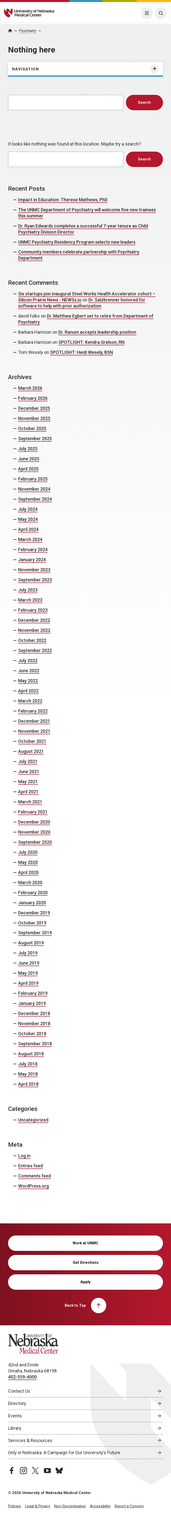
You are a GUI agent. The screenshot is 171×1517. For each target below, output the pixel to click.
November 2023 (34, 569)
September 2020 (35, 842)
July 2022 (28, 660)
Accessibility (100, 1506)
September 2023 (35, 579)
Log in (24, 1155)
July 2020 (28, 852)
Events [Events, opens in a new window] (15, 1415)
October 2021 (32, 741)
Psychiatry (27, 31)
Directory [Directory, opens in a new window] (17, 1403)
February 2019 (33, 993)
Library (14, 1428)
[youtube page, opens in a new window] (47, 1470)
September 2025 (35, 438)
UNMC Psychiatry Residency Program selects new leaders (76, 242)
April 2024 (28, 529)
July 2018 (28, 1063)
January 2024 (32, 559)
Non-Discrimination (70, 1506)
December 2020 (34, 822)
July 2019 (28, 953)
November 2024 (34, 489)
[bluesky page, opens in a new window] (59, 1470)
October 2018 (32, 1033)
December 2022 (34, 620)
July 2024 (28, 509)
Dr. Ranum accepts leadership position (97, 332)
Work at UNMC (85, 1243)
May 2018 (28, 1074)
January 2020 (32, 902)
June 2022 (28, 670)
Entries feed (30, 1165)
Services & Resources (30, 1440)
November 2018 (34, 1023)
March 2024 (30, 539)
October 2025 (32, 428)
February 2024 (33, 549)
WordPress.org (33, 1186)
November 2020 (34, 832)
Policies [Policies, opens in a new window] (14, 1506)
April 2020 (28, 872)
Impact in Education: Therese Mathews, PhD (63, 199)
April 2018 (28, 1084)
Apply (85, 1282)
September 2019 (35, 932)
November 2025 (34, 418)
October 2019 (32, 922)
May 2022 (28, 680)
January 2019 (32, 1003)
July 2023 (28, 590)
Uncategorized (33, 1119)
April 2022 (28, 690)
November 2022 (34, 630)
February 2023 (33, 610)
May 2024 (28, 519)
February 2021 (33, 811)
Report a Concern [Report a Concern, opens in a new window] (129, 1506)
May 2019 (28, 973)
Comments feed (34, 1175)
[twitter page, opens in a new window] (35, 1470)
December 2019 (34, 912)
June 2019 (28, 963)
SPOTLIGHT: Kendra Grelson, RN (91, 342)
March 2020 (30, 882)
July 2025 (28, 448)
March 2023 (30, 600)
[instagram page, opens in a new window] (23, 1470)
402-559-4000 (22, 1377)
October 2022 (32, 640)
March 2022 (30, 701)
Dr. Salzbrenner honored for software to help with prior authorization (81, 302)
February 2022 (33, 711)
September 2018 (35, 1043)
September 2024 (35, 499)
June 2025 (28, 458)
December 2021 (34, 721)
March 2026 (30, 388)
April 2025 (28, 468)
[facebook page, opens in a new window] (11, 1470)
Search (144, 102)
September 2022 (35, 650)
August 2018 (31, 1053)
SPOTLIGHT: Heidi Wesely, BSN (81, 352)
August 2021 (31, 751)
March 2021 (30, 801)
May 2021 (28, 781)
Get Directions (85, 1262)
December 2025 (34, 408)
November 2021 (34, 731)
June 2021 (28, 771)
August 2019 (31, 942)
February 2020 (33, 892)
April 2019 (28, 983)
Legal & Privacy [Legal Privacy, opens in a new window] (37, 1506)
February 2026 (33, 398)
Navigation (25, 69)
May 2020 (28, 862)
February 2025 (33, 479)
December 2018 (34, 1013)
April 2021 (28, 791)
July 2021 (28, 761)
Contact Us (19, 1391)
